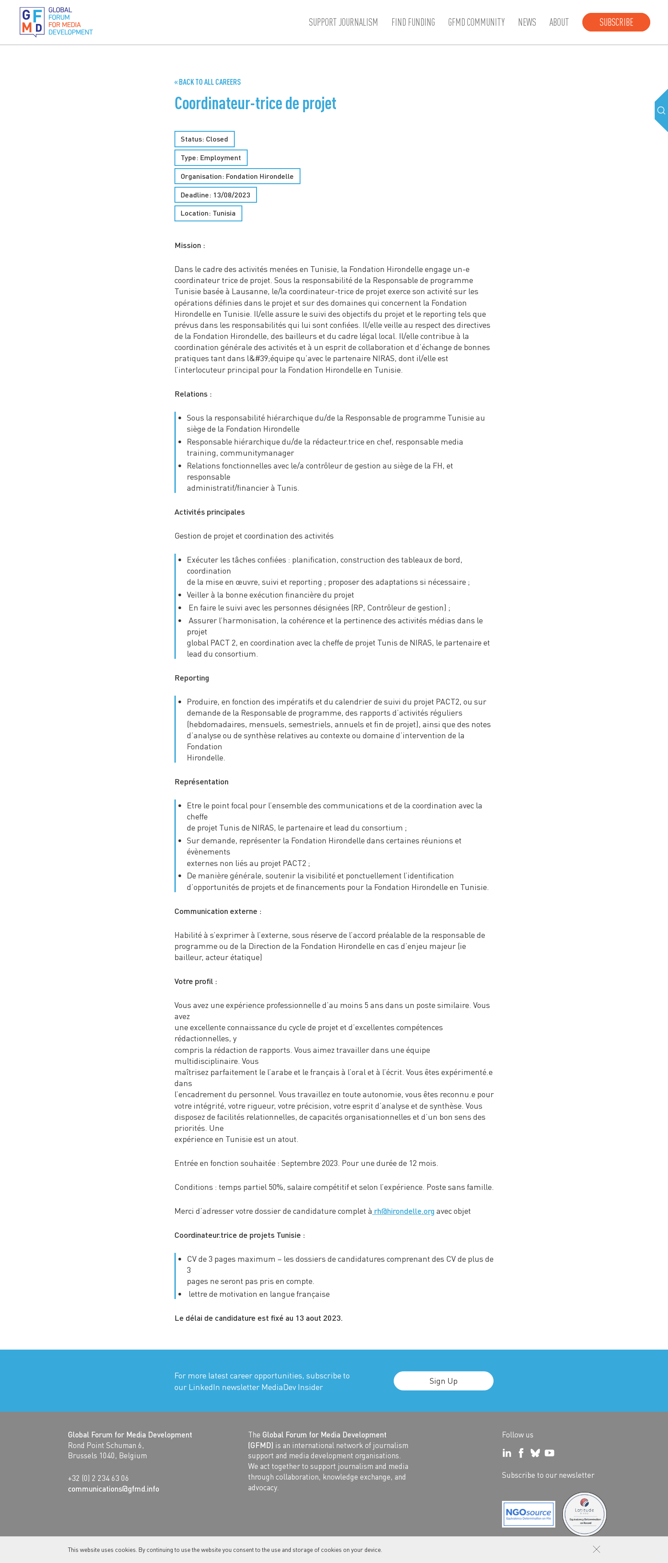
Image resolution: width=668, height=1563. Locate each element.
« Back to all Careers (207, 81)
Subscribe (616, 22)
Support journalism (343, 22)
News (527, 22)
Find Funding (413, 22)
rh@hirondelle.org (403, 1210)
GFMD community (476, 22)
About (559, 22)
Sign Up (444, 1380)
